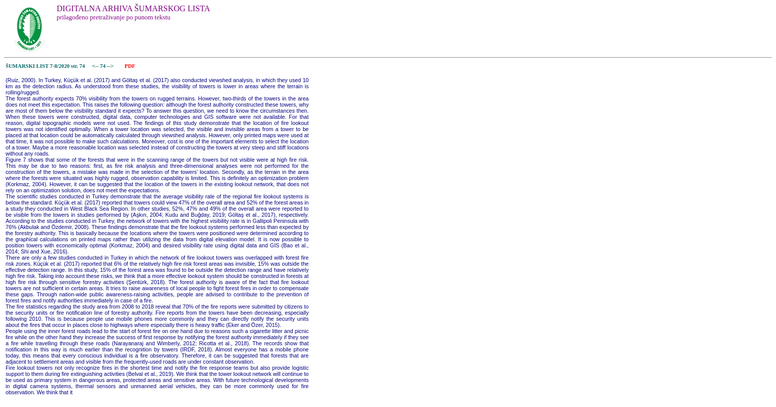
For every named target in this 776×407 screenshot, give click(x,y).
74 (103, 66)
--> (111, 66)
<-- (96, 66)
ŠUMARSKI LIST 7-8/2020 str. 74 (45, 66)
